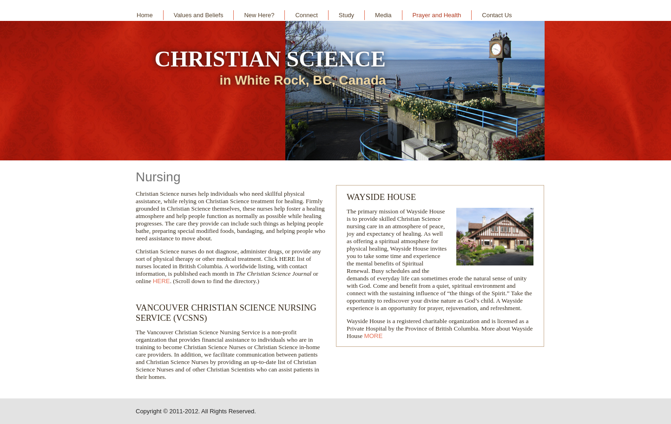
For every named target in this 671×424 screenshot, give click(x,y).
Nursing (158, 177)
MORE (373, 335)
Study (346, 15)
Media (383, 15)
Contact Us (497, 15)
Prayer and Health (437, 15)
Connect (306, 15)
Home (145, 15)
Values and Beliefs (199, 15)
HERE (161, 281)
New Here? (259, 15)
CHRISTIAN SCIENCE (269, 58)
